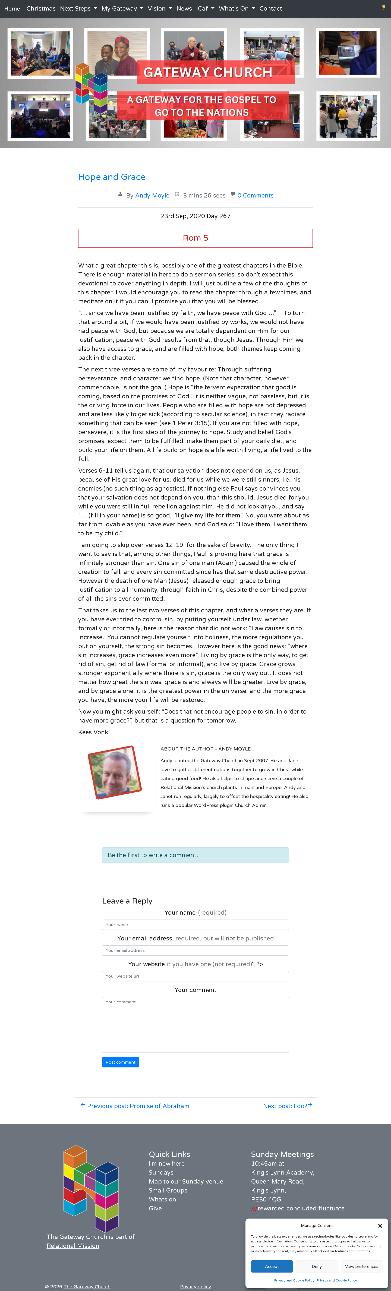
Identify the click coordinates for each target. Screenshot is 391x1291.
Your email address (195, 938)
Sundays (161, 1172)
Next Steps (75, 8)
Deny (317, 1266)
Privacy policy (195, 1287)
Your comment (195, 990)
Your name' (195, 912)
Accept (272, 1266)
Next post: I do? (288, 1106)
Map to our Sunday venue (186, 1181)
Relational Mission (73, 1245)
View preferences (361, 1266)
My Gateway (119, 8)
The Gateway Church (87, 1287)
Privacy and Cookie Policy (294, 1280)
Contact (271, 8)
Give (155, 1208)
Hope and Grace (112, 177)
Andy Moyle (152, 195)
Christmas (41, 8)
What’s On (234, 8)
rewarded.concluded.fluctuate (298, 1208)
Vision (157, 8)
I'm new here (167, 1163)
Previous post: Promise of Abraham (135, 1106)
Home (12, 9)
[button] (380, 1225)
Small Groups (168, 1190)
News (184, 8)
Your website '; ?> (195, 964)
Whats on (162, 1199)
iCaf (202, 8)
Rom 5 (195, 238)
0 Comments (256, 195)
